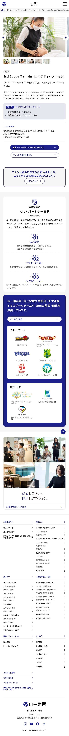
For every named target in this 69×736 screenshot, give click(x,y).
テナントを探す (22, 10)
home (2, 10)
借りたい (9, 10)
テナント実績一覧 (37, 10)
